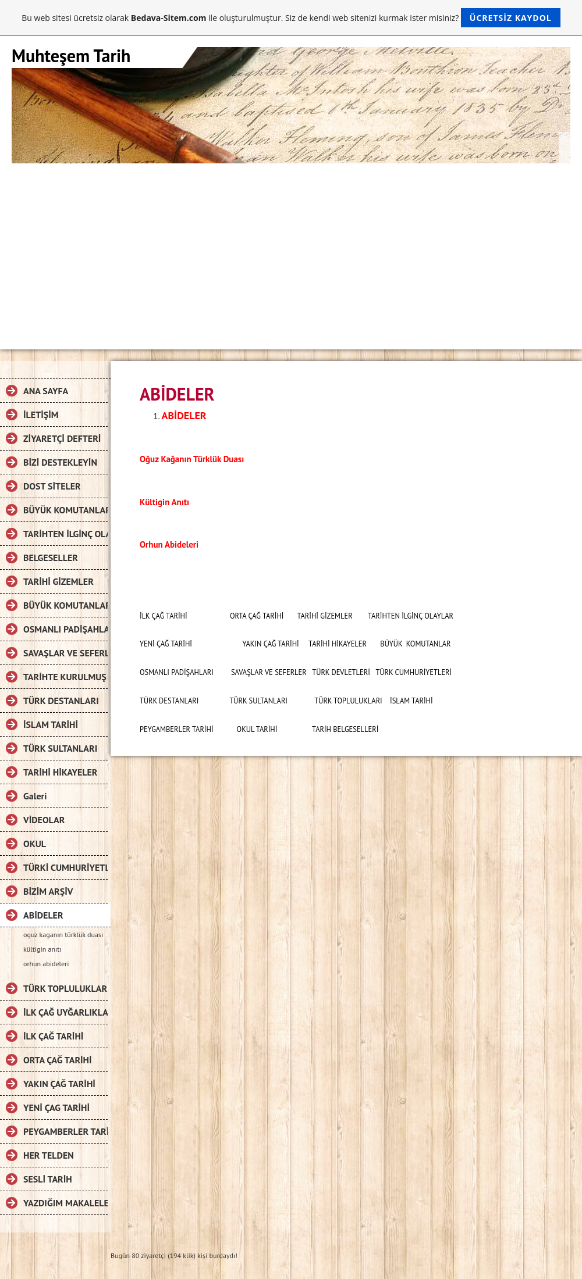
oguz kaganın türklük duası (63, 934)
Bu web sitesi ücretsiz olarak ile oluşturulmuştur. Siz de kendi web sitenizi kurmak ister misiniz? (291, 17)
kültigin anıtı (42, 949)
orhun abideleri (46, 963)
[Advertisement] (291, 250)
